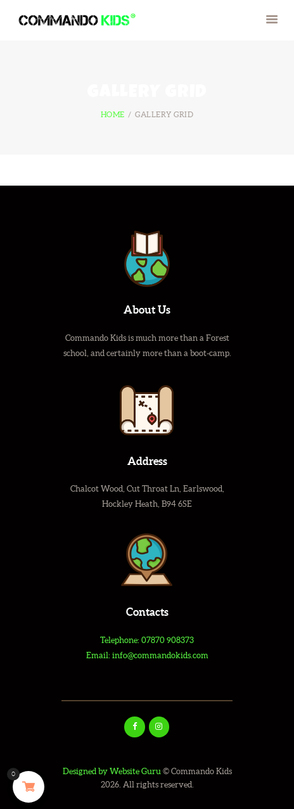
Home (113, 114)
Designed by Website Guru (112, 771)
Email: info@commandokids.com (147, 655)
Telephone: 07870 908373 (147, 640)
